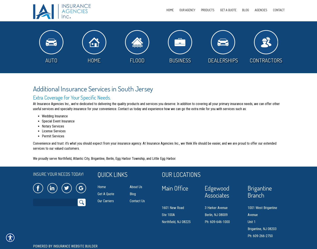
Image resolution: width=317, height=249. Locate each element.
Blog (133, 194)
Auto (51, 47)
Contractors (266, 47)
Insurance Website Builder (75, 246)
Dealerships (223, 47)
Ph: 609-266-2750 (260, 236)
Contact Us (137, 201)
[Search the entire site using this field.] (55, 202)
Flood (137, 47)
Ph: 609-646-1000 (217, 222)
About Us (136, 187)
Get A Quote (106, 194)
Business (180, 47)
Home (94, 47)
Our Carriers (106, 201)
